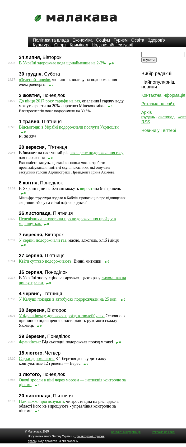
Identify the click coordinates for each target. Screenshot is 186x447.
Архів (146, 112)
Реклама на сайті (158, 103)
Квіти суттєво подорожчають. (46, 261)
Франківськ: (30, 342)
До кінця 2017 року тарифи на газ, (50, 101)
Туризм (121, 40)
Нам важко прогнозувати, (42, 401)
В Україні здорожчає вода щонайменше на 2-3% (63, 63)
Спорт (60, 45)
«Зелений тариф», (35, 79)
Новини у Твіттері (158, 130)
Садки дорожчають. (37, 358)
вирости (87, 188)
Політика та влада (51, 40)
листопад (166, 117)
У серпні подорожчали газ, (43, 240)
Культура (42, 45)
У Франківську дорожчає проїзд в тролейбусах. (62, 315)
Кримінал (79, 45)
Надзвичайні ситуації (112, 45)
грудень (148, 117)
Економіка (82, 40)
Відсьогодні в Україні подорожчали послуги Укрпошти (69, 127)
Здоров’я (157, 40)
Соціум (103, 40)
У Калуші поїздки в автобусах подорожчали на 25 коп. (68, 299)
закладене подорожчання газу (96, 152)
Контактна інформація (163, 95)
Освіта (137, 40)
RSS (145, 122)
